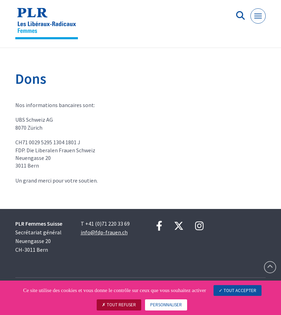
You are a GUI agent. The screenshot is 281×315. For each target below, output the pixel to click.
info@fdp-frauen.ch (104, 232)
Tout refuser (119, 305)
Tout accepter (237, 290)
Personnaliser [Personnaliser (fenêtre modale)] (166, 305)
